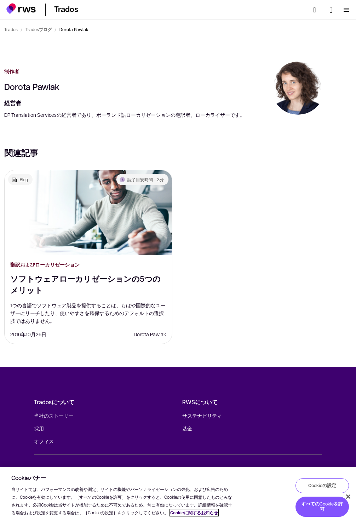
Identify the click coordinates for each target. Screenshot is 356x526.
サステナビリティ (202, 415)
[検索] (316, 9)
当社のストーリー (54, 415)
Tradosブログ (38, 29)
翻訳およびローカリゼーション (45, 264)
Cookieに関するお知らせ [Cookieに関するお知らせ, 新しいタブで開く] (194, 513)
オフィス (44, 441)
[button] (21, 8)
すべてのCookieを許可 (322, 507)
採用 (39, 428)
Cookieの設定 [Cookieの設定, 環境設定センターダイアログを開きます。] (322, 485)
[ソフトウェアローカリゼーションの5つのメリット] (88, 212)
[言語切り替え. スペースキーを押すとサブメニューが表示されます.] (331, 9)
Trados (11, 29)
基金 (187, 428)
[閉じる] (348, 496)
